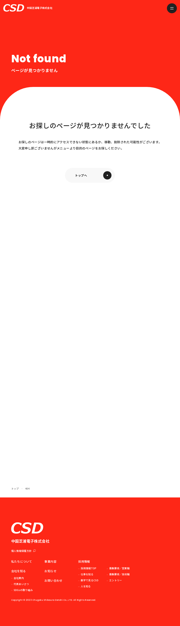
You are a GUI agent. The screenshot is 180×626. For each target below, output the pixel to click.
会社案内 (19, 578)
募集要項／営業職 (119, 568)
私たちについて (21, 561)
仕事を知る (87, 574)
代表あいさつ (21, 584)
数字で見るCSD (89, 580)
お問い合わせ (53, 580)
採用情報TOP (89, 568)
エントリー (115, 580)
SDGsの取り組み (23, 590)
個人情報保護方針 (23, 551)
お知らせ (50, 571)
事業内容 (50, 561)
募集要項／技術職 (119, 574)
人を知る (86, 586)
